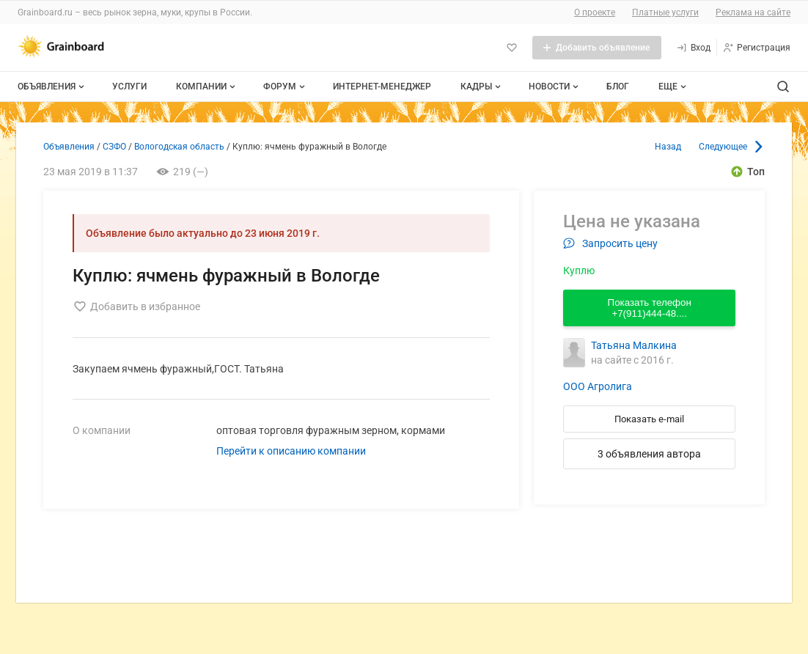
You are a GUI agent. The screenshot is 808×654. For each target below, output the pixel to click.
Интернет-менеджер (382, 86)
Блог (617, 86)
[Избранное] (512, 48)
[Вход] (693, 48)
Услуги (129, 86)
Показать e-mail (649, 419)
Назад (668, 147)
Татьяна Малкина (634, 345)
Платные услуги (665, 12)
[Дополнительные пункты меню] (672, 86)
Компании (207, 86)
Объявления (52, 86)
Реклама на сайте (753, 12)
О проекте (594, 12)
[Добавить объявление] (596, 47)
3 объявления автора (649, 454)
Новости (555, 86)
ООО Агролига (597, 386)
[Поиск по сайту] (783, 86)
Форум (285, 86)
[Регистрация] (756, 48)
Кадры (482, 86)
